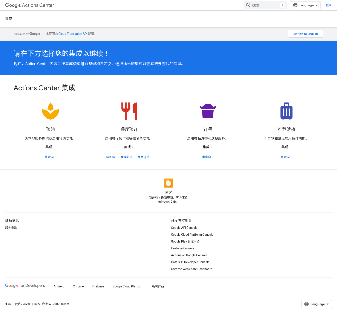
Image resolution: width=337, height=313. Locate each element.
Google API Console (184, 227)
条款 (8, 304)
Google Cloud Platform (128, 286)
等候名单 (126, 157)
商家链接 (144, 157)
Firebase (98, 286)
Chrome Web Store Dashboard (191, 269)
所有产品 (158, 286)
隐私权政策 (22, 304)
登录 (329, 5)
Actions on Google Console (189, 255)
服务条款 (11, 227)
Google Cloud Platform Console (192, 234)
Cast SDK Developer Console (190, 262)
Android (59, 286)
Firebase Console (182, 248)
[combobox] (265, 5)
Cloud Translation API (72, 33)
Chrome (78, 286)
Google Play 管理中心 (185, 241)
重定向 (49, 157)
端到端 (110, 157)
